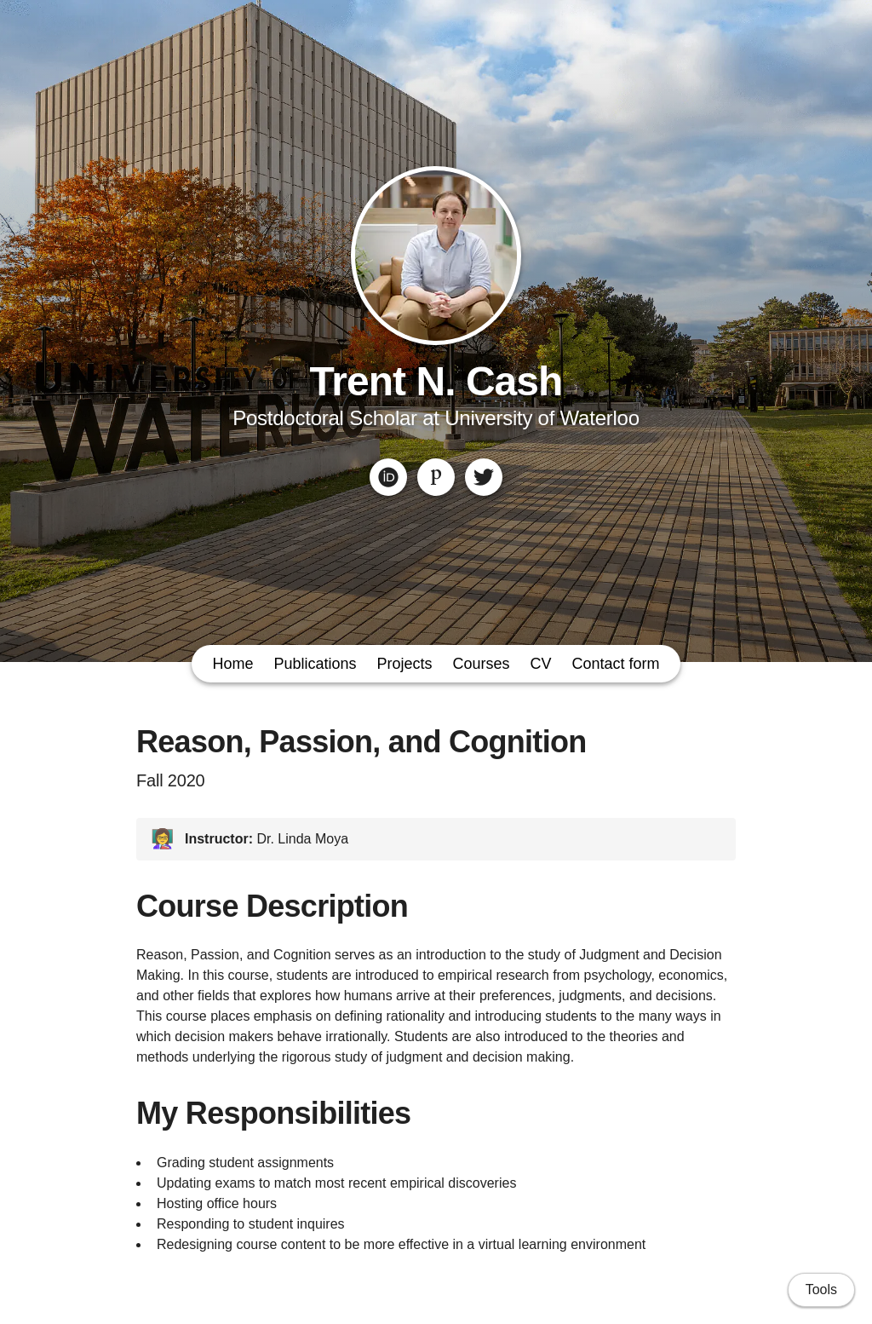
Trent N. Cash (436, 381)
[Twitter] (483, 477)
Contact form (616, 663)
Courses (481, 663)
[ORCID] (388, 477)
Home (232, 663)
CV (541, 663)
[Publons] (436, 477)
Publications (314, 663)
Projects (404, 663)
